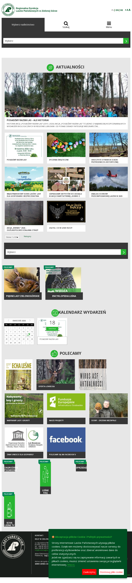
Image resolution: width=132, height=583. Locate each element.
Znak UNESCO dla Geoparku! (20, 454)
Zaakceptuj (89, 572)
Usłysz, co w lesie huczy (60, 228)
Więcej (71, 564)
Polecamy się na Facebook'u (62, 454)
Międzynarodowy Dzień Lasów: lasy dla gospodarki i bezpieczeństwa (24, 195)
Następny (27, 236)
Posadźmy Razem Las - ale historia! (28, 120)
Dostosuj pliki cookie (111, 572)
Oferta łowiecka (46, 386)
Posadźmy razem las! (17, 160)
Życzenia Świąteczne (59, 160)
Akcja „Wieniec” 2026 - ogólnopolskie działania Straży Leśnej (22, 230)
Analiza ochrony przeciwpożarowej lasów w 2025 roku (106, 196)
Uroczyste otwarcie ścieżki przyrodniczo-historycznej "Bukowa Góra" (104, 162)
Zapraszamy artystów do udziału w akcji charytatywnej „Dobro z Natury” (65, 196)
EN (117, 10)
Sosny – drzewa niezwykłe (103, 420)
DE (121, 10)
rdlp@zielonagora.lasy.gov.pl (45, 550)
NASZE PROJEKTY (56, 420)
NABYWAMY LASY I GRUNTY (18, 420)
